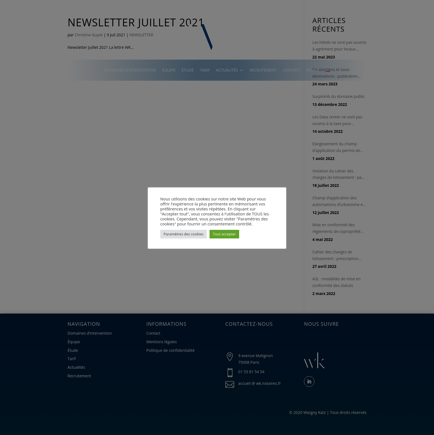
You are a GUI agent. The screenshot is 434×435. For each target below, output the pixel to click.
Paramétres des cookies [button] (183, 234)
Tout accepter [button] (224, 234)
